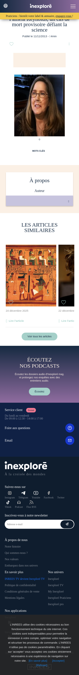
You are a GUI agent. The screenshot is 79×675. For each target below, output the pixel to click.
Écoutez (39, 391)
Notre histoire (13, 546)
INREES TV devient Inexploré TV (25, 578)
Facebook (49, 495)
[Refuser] (41, 665)
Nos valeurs (11, 559)
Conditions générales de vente (22, 591)
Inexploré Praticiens (59, 597)
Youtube (36, 495)
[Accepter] (58, 660)
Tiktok (8, 504)
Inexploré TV (55, 585)
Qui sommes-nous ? (16, 552)
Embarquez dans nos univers (21, 565)
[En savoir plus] (38, 660)
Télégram (23, 495)
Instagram (10, 495)
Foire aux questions (39, 427)
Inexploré (53, 578)
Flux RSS (31, 504)
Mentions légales (14, 597)
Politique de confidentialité (20, 585)
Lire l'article (16, 320)
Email (39, 440)
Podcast (19, 504)
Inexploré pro (56, 604)
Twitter (60, 497)
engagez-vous (64, 16)
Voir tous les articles (39, 336)
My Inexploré (56, 591)
